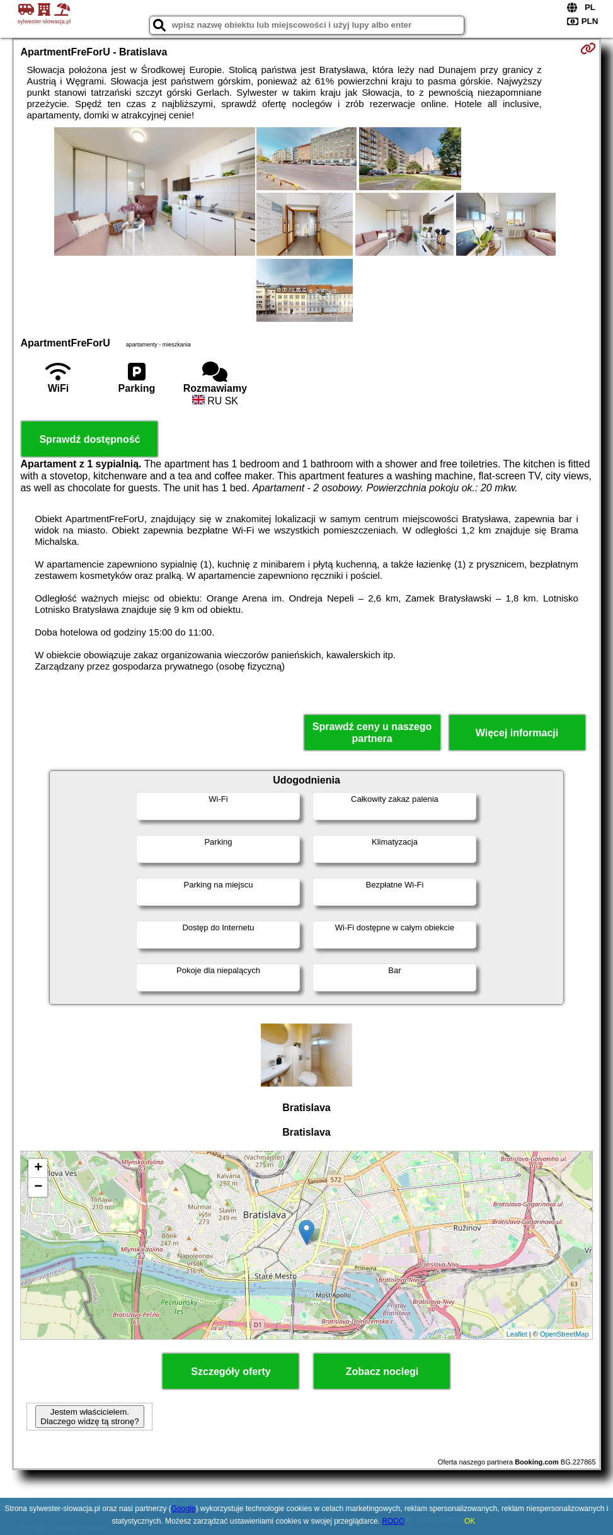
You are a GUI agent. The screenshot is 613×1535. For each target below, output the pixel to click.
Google (183, 1508)
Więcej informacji (517, 733)
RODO (393, 1521)
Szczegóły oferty (230, 1371)
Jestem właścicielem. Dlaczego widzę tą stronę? (89, 1416)
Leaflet (517, 1334)
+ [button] (38, 1168)
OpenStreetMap (564, 1334)
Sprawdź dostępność (89, 439)
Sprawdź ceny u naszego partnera (372, 732)
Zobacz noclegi (382, 1371)
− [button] (38, 1187)
